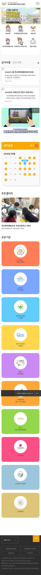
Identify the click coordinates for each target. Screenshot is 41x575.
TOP (36, 538)
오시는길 (30, 553)
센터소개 (11, 553)
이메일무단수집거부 (30, 549)
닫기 (37, 393)
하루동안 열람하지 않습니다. (25, 393)
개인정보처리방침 (11, 549)
